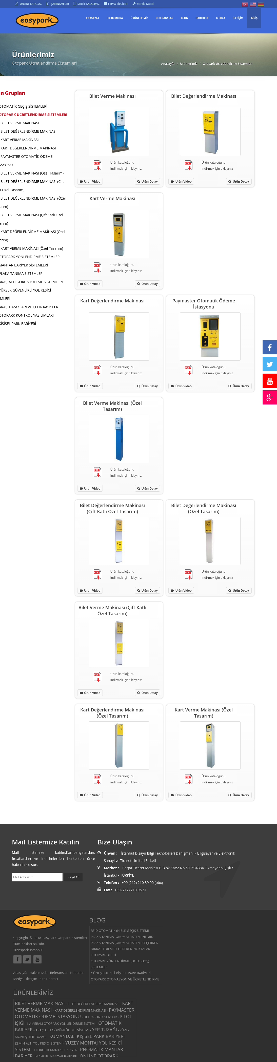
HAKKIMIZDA (115, 18)
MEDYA (220, 18)
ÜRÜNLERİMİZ (139, 18)
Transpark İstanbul (28, 950)
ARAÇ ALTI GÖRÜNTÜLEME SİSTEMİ (62, 1030)
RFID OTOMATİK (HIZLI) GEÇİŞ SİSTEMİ (120, 930)
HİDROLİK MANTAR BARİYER (55, 1050)
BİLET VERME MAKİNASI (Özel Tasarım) (32, 173)
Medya (18, 978)
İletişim (31, 978)
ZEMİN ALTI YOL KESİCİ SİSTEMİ (39, 1043)
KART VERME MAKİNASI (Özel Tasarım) (32, 248)
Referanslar (59, 972)
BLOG (184, 18)
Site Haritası (49, 978)
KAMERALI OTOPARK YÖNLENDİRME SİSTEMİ (61, 1023)
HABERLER (201, 18)
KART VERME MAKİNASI (20, 139)
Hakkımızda (38, 972)
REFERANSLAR (164, 18)
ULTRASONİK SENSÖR (100, 1017)
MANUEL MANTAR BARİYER (56, 1056)
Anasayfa (92, 18)
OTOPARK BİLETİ (103, 955)
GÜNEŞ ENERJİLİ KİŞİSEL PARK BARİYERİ (121, 973)
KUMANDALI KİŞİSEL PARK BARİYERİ (87, 1036)
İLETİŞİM (238, 18)
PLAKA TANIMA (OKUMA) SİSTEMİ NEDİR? (122, 936)
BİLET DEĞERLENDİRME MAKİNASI (28, 131)
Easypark (42, 22)
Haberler (77, 972)
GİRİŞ (254, 18)
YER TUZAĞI (104, 1030)
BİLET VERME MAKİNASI (20, 123)
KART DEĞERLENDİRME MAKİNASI (28, 148)
